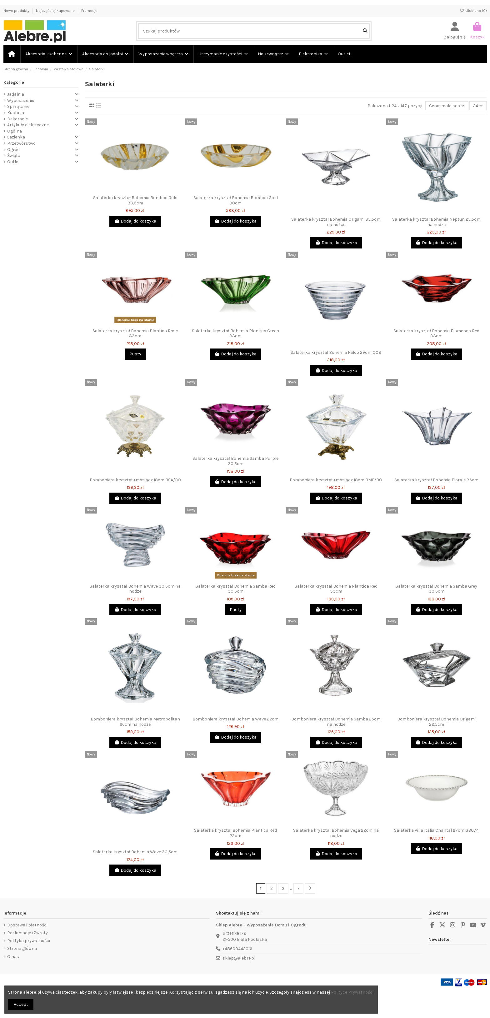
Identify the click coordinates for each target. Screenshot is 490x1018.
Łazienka (16, 137)
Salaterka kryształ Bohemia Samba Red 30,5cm (236, 589)
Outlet (13, 161)
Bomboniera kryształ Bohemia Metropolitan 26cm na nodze (135, 721)
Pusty (135, 354)
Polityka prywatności (28, 940)
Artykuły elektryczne (28, 125)
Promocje (89, 10)
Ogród (13, 149)
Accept (21, 1004)
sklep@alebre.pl (238, 958)
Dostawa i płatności (27, 925)
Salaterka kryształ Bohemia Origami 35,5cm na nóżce (336, 222)
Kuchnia (15, 112)
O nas (13, 956)
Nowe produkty (16, 10)
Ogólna (14, 131)
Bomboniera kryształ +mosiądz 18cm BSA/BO (135, 480)
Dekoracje (17, 119)
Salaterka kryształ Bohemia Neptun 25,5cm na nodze (436, 222)
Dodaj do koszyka (135, 221)
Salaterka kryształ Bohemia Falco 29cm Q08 (336, 352)
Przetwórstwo (21, 143)
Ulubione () (473, 10)
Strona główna (22, 948)
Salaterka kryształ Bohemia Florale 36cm (436, 480)
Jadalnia (15, 94)
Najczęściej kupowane (56, 10)
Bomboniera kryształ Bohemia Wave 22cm (235, 719)
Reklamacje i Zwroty (27, 932)
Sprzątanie (18, 106)
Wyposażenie (20, 100)
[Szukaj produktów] (365, 30)
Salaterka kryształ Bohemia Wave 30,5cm (135, 852)
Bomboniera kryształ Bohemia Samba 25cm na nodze (336, 721)
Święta (13, 155)
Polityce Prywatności (352, 992)
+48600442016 (237, 948)
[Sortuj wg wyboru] (446, 105)
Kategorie (13, 82)
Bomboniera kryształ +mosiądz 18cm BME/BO (336, 480)
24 (478, 105)
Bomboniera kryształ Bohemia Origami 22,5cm (436, 721)
